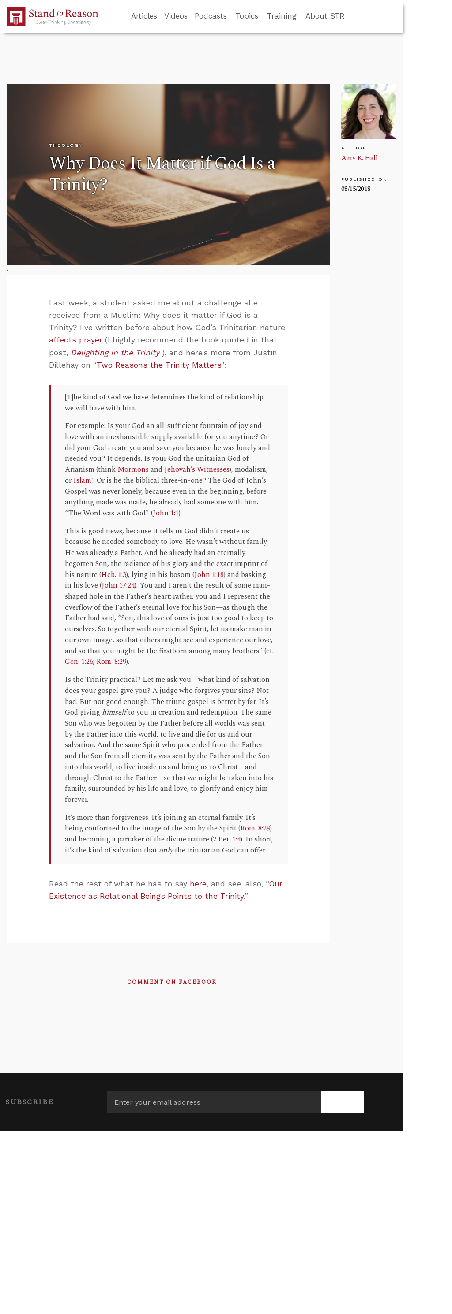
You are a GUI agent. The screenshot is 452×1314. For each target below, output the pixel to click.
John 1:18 (209, 575)
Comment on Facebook (172, 982)
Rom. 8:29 (111, 661)
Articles (144, 15)
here (198, 883)
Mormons (133, 469)
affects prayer (75, 339)
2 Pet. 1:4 (227, 839)
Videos (176, 15)
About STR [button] (325, 15)
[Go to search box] (352, 16)
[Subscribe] (342, 1102)
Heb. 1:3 (113, 575)
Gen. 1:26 (79, 661)
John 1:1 (166, 513)
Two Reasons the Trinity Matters (159, 365)
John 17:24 (118, 585)
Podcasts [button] (211, 15)
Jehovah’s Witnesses (197, 469)
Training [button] (282, 15)
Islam (82, 480)
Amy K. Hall (359, 158)
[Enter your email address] (214, 1102)
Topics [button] (247, 15)
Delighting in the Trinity (115, 352)
